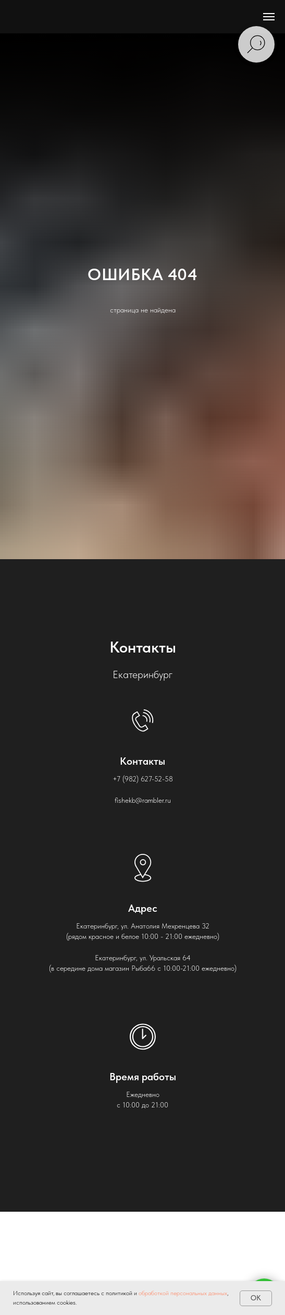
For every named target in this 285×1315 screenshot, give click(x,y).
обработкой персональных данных (183, 1293)
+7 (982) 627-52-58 (143, 779)
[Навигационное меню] (269, 16)
